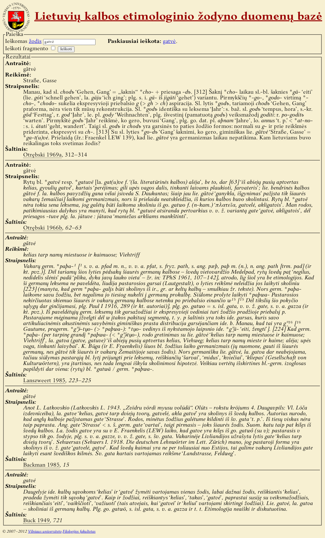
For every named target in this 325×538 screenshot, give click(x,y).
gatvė (169, 41)
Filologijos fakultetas (79, 532)
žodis (35, 41)
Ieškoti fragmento (26, 48)
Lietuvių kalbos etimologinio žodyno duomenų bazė (178, 17)
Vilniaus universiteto (45, 532)
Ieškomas (23, 41)
